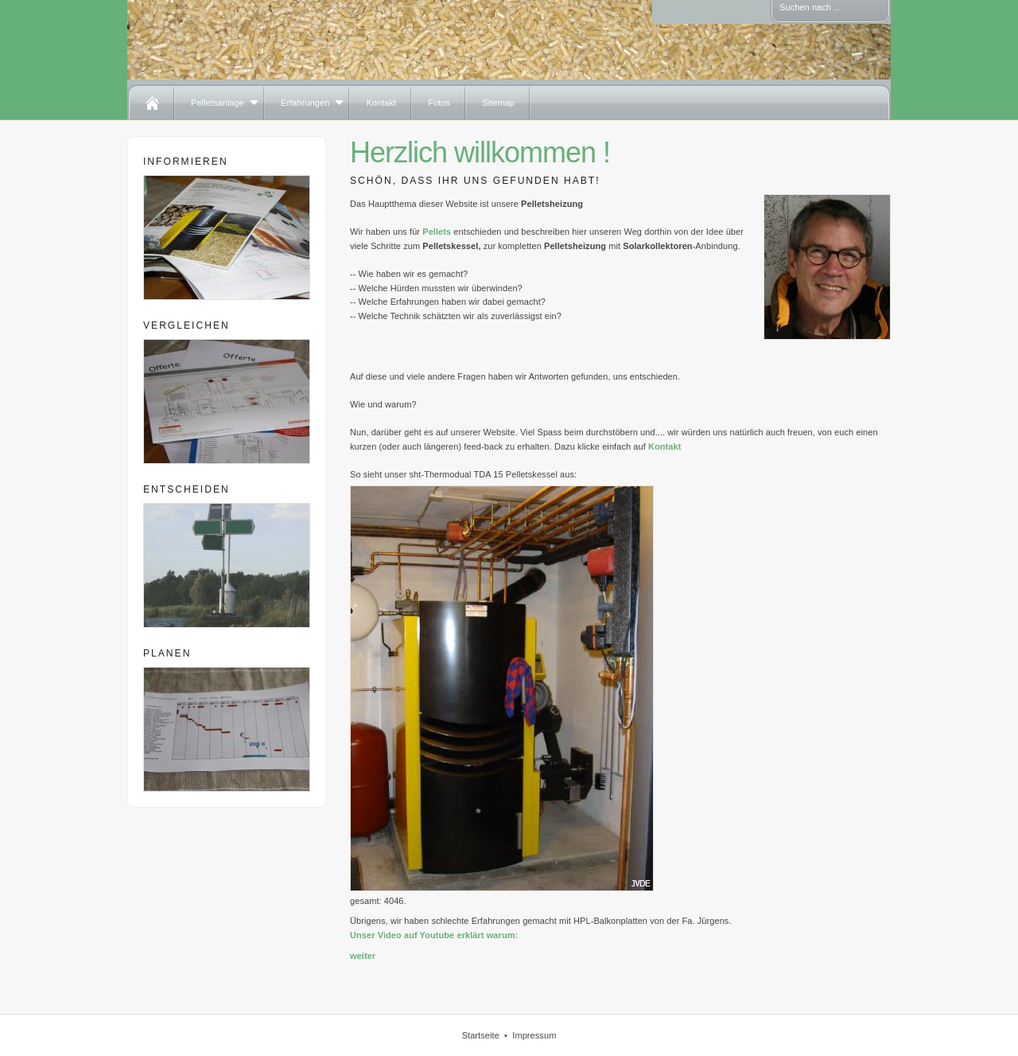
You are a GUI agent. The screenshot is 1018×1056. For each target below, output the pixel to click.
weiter (362, 956)
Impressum (534, 1035)
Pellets (436, 231)
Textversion (153, 9)
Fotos (439, 102)
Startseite (480, 1035)
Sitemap (498, 102)
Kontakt (381, 102)
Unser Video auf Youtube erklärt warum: (434, 935)
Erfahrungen (305, 102)
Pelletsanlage (217, 102)
